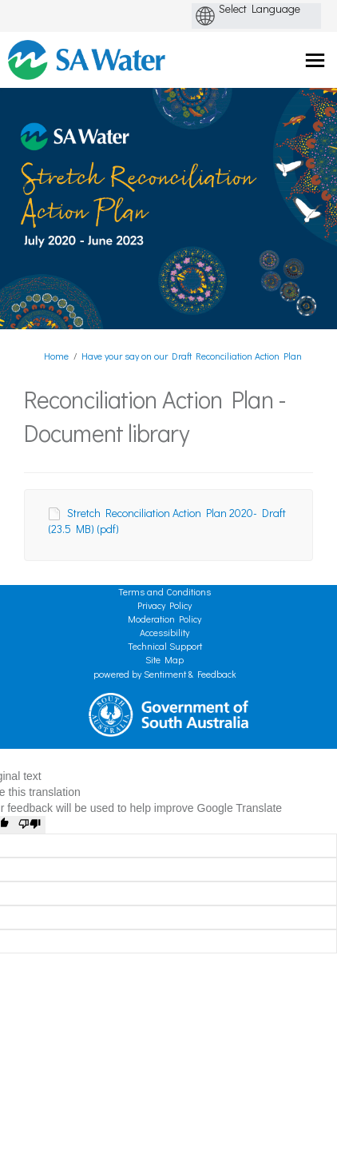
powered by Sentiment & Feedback (164, 673)
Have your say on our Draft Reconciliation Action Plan (191, 355)
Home (56, 355)
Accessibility (164, 632)
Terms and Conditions (164, 591)
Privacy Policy (164, 605)
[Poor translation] (30, 825)
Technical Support (165, 645)
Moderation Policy (164, 618)
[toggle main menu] (315, 60)
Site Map (164, 659)
